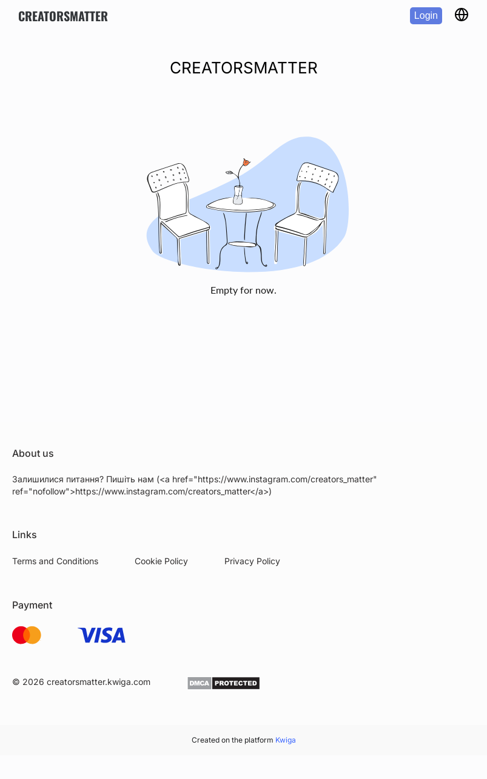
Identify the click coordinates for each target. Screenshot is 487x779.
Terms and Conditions (55, 561)
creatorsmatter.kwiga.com (98, 681)
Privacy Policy (252, 561)
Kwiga (285, 739)
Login (426, 15)
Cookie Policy (161, 561)
